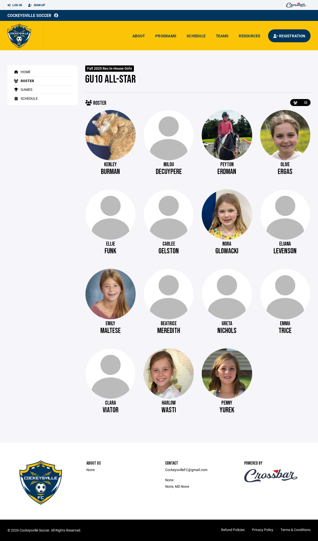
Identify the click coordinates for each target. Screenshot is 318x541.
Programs (165, 35)
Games (22, 89)
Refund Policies (233, 529)
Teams (222, 35)
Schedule (196, 35)
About (138, 35)
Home (21, 71)
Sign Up (36, 5)
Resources (249, 35)
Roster (23, 80)
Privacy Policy (262, 529)
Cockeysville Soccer (29, 15)
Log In (14, 5)
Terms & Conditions (295, 529)
